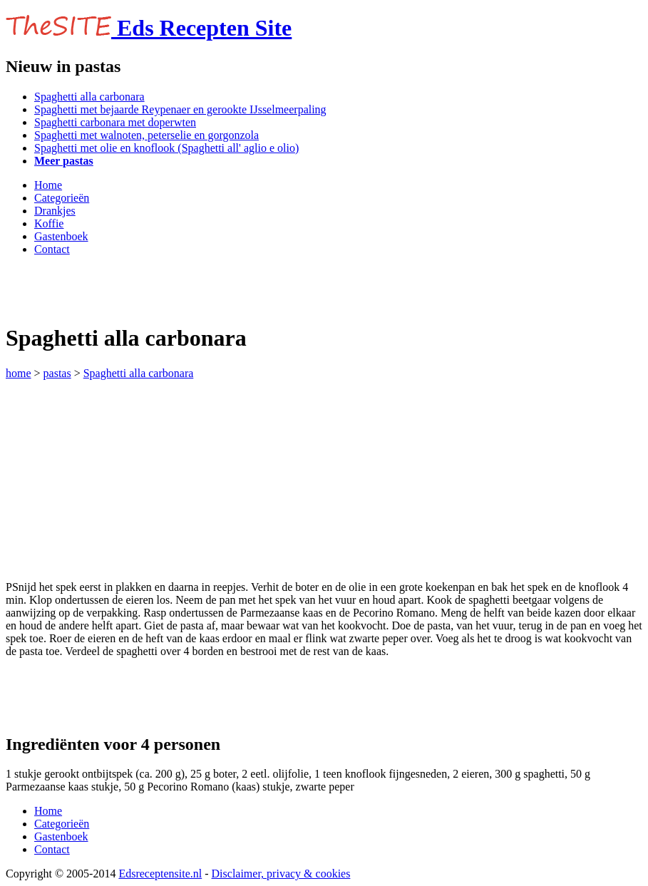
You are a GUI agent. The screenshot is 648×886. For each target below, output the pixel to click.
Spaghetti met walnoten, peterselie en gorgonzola (146, 135)
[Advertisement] (172, 288)
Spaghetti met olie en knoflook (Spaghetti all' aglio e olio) (166, 148)
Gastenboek (61, 236)
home (18, 373)
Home (48, 185)
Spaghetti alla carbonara (89, 97)
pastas (57, 373)
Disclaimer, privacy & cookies (281, 873)
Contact (52, 249)
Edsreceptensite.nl (160, 873)
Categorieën (61, 198)
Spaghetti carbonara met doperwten (115, 122)
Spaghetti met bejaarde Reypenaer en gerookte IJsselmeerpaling (180, 109)
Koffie (48, 223)
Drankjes (55, 211)
